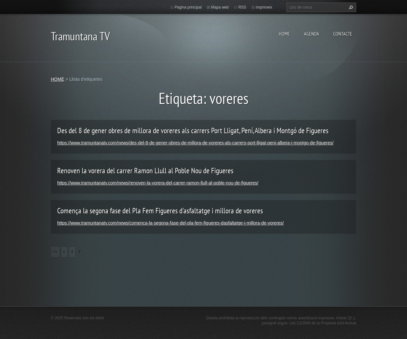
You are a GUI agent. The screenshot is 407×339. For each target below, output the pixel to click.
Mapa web (220, 7)
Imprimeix (264, 7)
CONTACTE (342, 34)
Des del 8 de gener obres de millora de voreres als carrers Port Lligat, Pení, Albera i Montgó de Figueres (192, 130)
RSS (242, 7)
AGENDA (311, 34)
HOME (284, 34)
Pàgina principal (188, 7)
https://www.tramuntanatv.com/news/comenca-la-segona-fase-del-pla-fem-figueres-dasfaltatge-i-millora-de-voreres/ (170, 222)
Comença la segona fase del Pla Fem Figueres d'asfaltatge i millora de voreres (160, 211)
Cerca (350, 7)
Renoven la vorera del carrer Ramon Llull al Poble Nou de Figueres (145, 171)
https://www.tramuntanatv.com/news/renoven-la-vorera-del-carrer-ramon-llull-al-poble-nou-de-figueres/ (157, 182)
